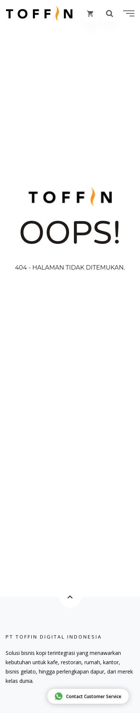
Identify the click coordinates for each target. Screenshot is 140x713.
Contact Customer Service (87, 696)
